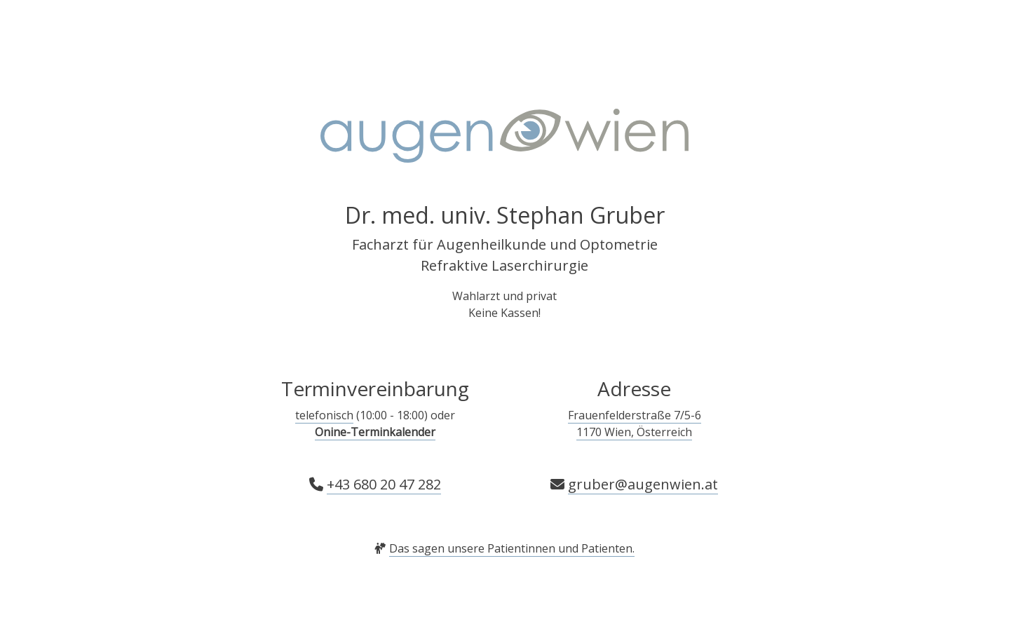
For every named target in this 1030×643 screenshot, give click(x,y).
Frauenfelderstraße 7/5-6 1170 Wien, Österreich (634, 423)
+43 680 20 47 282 (384, 484)
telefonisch (324, 415)
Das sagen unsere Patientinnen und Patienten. (512, 548)
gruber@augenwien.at (643, 484)
